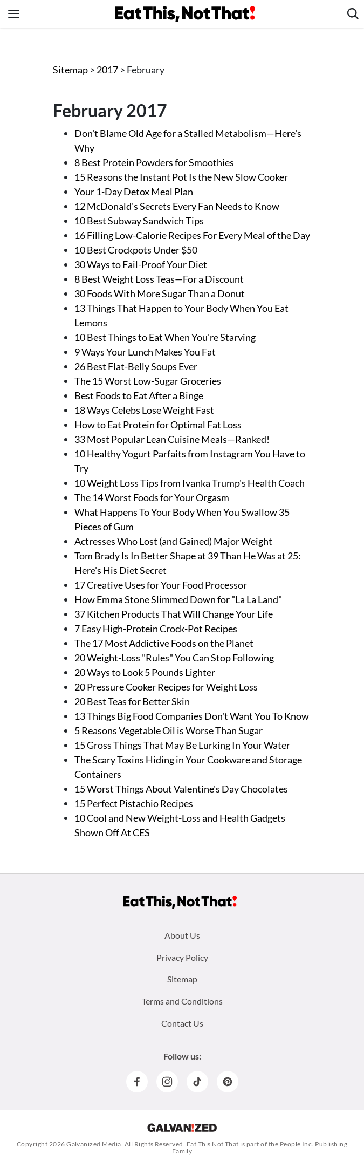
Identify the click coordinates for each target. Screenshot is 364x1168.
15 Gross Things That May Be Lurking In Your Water (182, 745)
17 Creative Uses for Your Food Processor (160, 585)
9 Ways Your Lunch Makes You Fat (145, 352)
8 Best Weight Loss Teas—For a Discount (159, 279)
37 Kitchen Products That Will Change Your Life (173, 614)
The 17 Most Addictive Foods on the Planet (163, 643)
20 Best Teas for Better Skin (132, 701)
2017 (108, 70)
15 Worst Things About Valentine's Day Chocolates (181, 789)
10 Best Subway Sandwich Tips (139, 221)
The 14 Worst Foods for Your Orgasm (151, 497)
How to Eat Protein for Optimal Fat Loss (158, 425)
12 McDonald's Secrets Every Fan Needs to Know (176, 206)
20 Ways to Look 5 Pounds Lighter (144, 672)
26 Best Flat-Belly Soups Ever (135, 366)
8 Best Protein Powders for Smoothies (154, 162)
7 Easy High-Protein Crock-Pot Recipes (155, 628)
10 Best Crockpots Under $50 (135, 250)
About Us (182, 935)
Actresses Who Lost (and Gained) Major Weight (173, 541)
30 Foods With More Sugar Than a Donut (159, 293)
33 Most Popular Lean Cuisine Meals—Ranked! (172, 439)
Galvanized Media (93, 1144)
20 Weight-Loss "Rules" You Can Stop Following (174, 658)
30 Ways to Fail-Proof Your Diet (140, 264)
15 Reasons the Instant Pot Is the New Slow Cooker (181, 177)
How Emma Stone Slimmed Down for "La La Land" (178, 599)
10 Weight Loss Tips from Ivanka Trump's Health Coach (189, 483)
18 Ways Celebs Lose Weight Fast (144, 410)
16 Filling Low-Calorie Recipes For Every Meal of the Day (192, 235)
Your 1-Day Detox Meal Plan (133, 191)
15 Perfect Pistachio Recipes (133, 803)
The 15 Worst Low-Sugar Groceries (147, 381)
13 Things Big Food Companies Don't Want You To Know (191, 716)
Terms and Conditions (182, 1001)
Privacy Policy (182, 957)
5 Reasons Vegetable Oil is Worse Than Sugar (168, 730)
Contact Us (182, 1023)
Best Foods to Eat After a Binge (138, 395)
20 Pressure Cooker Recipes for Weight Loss (166, 687)
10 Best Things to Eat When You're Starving (165, 337)
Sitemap (70, 70)
